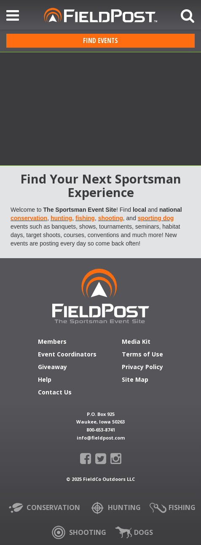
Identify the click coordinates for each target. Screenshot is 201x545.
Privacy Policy (142, 367)
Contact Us (55, 392)
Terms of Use (142, 354)
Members (52, 342)
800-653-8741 (100, 429)
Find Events (100, 40)
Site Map (135, 380)
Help (44, 380)
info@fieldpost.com (101, 437)
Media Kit (136, 342)
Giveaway (52, 367)
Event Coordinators (67, 354)
